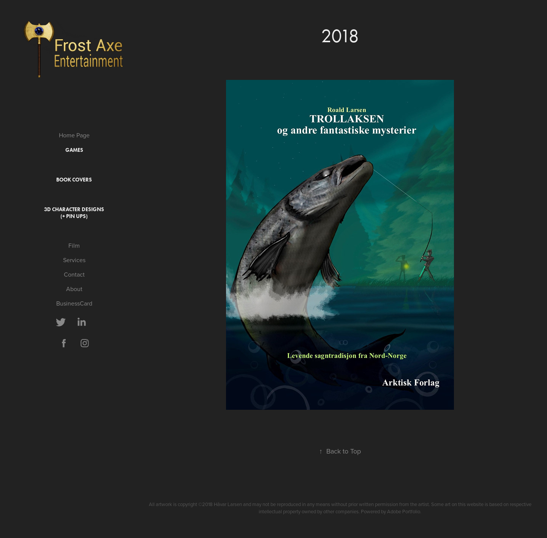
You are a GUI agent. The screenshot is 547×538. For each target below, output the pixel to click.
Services (74, 260)
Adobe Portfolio (403, 511)
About (74, 289)
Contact (74, 274)
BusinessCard (74, 303)
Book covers (74, 180)
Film (74, 245)
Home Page (74, 135)
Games (74, 150)
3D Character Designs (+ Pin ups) (74, 213)
